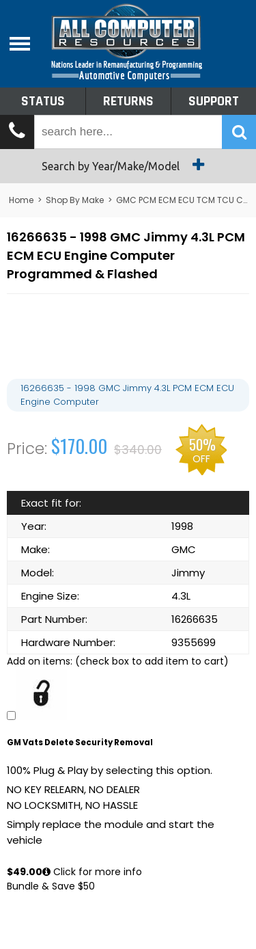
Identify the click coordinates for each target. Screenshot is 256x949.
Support (213, 101)
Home (21, 200)
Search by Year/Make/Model (128, 164)
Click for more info (92, 872)
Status (43, 101)
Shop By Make (75, 200)
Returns (128, 101)
